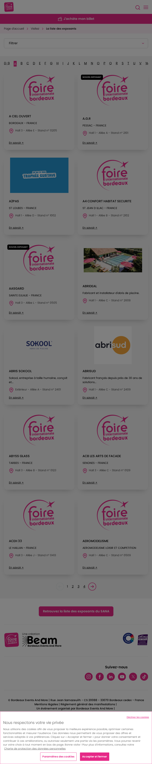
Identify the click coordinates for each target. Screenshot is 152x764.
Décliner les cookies (138, 717)
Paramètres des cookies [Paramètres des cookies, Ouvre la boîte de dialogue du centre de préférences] (58, 756)
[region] (76, 737)
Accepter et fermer (94, 756)
